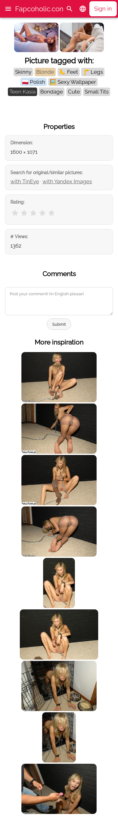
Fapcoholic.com (40, 9)
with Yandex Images (67, 181)
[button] (8, 8)
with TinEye (24, 181)
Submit (59, 324)
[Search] (69, 9)
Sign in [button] (103, 8)
